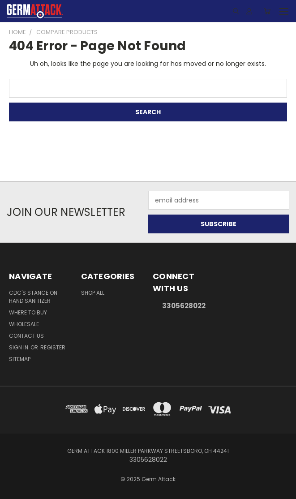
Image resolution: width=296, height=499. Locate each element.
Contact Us (26, 336)
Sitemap (19, 359)
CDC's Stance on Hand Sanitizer (33, 297)
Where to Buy (28, 312)
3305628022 (184, 305)
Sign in (19, 347)
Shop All (92, 293)
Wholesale (24, 324)
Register (52, 347)
